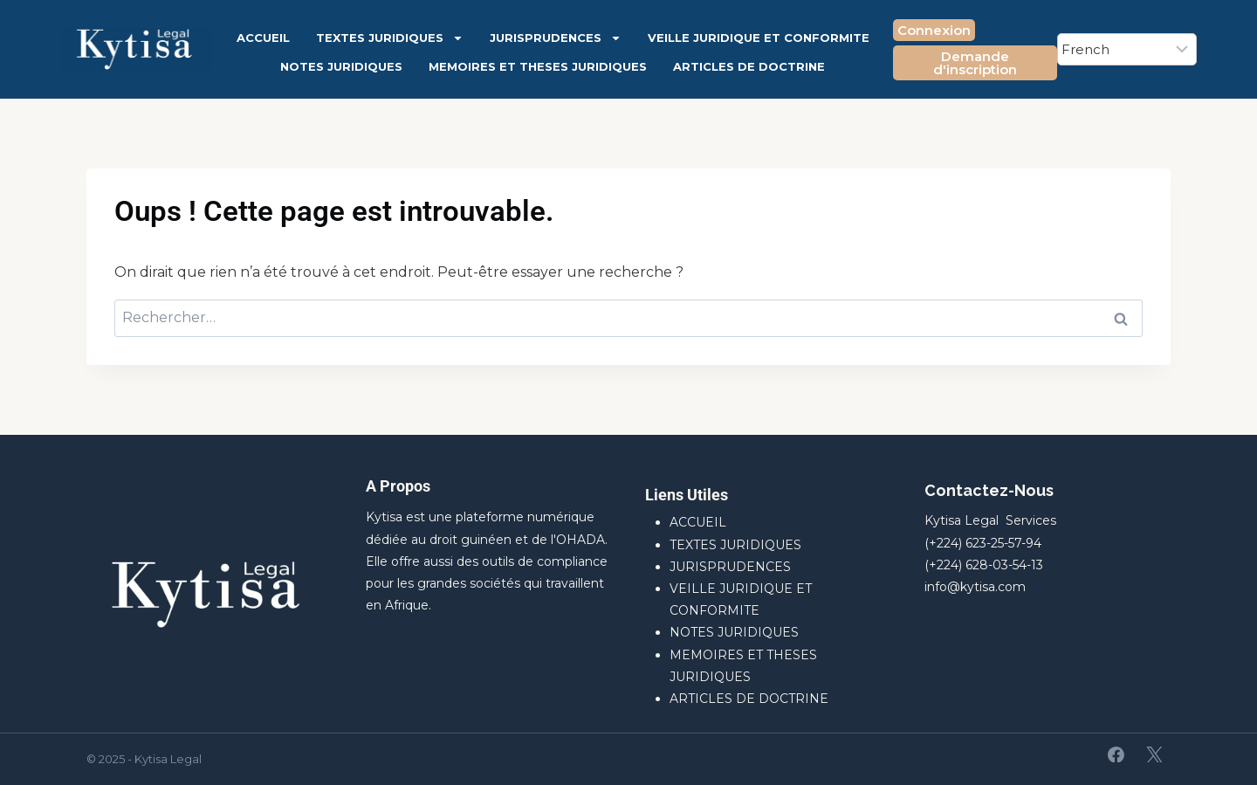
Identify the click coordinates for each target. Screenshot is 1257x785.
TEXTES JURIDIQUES (390, 38)
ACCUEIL (263, 38)
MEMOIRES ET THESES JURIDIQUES (538, 66)
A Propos (398, 486)
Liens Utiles (686, 494)
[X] (1154, 754)
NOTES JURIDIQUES (341, 66)
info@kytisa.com (975, 587)
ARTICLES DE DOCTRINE (749, 66)
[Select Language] (1127, 49)
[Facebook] (1116, 754)
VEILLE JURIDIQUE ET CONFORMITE (758, 38)
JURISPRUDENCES (556, 38)
